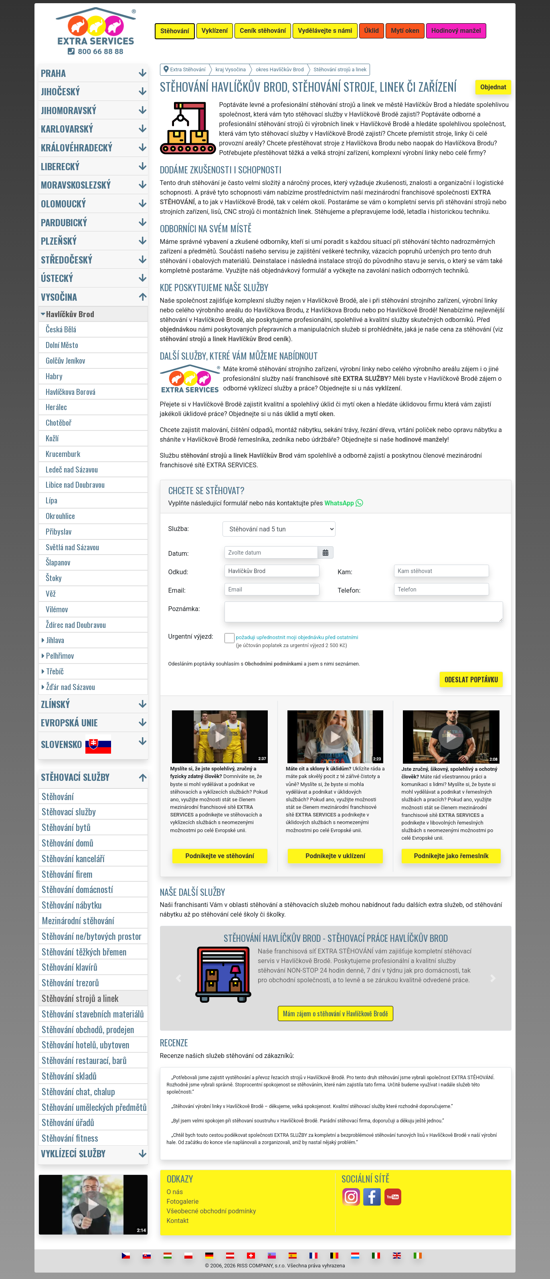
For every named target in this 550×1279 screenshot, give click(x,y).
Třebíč (53, 671)
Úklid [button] (371, 30)
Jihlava (53, 640)
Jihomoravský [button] (68, 110)
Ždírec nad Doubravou (76, 624)
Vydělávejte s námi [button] (325, 30)
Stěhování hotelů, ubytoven (85, 1044)
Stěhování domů (67, 842)
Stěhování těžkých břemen (84, 951)
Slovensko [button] (76, 744)
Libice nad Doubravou (75, 484)
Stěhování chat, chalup (78, 1091)
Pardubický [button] (64, 222)
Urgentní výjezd (190, 636)
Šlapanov (58, 562)
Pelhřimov (58, 655)
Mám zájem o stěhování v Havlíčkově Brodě (335, 1013)
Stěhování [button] (174, 31)
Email (176, 590)
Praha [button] (53, 72)
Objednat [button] (493, 87)
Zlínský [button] (55, 703)
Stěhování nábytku (72, 904)
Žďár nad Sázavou (68, 686)
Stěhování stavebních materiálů (93, 1013)
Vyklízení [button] (215, 30)
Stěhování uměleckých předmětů (94, 1106)
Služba (178, 529)
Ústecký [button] (57, 277)
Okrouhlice (60, 515)
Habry (54, 376)
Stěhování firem (67, 873)
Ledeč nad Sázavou (72, 469)
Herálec (56, 406)
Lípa (51, 500)
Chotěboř (58, 422)
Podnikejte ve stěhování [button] (220, 856)
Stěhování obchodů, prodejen (88, 1029)
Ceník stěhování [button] (263, 30)
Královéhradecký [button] (76, 147)
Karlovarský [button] (67, 128)
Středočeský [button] (66, 259)
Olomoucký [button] (63, 203)
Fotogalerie (183, 1201)
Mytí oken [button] (405, 30)
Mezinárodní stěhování (78, 920)
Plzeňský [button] (59, 240)
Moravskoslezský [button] (76, 184)
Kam (344, 572)
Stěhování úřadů (68, 1121)
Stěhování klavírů (69, 966)
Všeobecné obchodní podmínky (211, 1211)
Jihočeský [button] (60, 91)
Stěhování (58, 795)
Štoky (54, 577)
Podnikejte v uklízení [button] (335, 856)
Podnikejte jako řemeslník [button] (451, 856)
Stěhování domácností (77, 888)
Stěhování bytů (66, 826)
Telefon (348, 590)
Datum (177, 553)
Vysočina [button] (59, 296)
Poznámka (183, 609)
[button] (178, 978)
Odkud (177, 572)
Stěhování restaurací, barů (84, 1059)
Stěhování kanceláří (73, 858)
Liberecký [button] (60, 166)
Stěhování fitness (70, 1137)
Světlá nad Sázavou (72, 547)
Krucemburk (63, 453)
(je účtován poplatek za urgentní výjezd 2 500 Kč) (291, 645)
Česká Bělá (61, 329)
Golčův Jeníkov (65, 360)
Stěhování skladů (69, 1075)
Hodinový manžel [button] (456, 30)
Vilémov (57, 609)
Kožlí (52, 438)
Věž (51, 593)
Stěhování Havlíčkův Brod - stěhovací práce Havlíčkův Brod (336, 937)
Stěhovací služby (69, 811)
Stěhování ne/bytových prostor (92, 935)
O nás (175, 1192)
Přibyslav (58, 531)
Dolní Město (62, 344)
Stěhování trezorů (70, 982)
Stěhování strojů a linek (80, 997)
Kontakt (178, 1221)
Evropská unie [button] (69, 722)
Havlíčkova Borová (70, 391)
